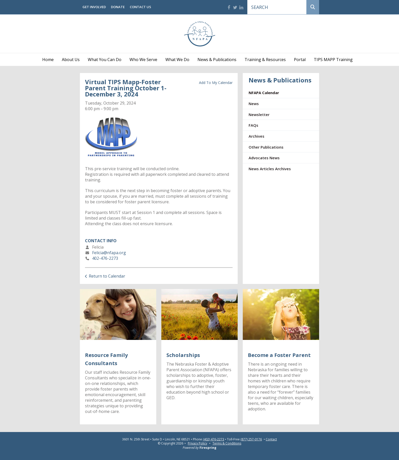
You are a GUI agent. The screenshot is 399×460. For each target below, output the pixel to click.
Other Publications (266, 147)
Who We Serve (143, 59)
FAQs (253, 125)
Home (48, 59)
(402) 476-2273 (213, 439)
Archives (256, 136)
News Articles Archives (270, 168)
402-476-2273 (105, 258)
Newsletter (259, 114)
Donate (118, 7)
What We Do (177, 59)
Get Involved (94, 7)
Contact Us (140, 7)
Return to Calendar (107, 276)
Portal (300, 59)
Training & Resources (265, 59)
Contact (271, 439)
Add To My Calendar (216, 82)
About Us (71, 59)
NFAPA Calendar (264, 92)
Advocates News (264, 157)
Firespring (208, 447)
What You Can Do (104, 59)
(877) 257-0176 (251, 439)
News (254, 103)
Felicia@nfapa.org (109, 252)
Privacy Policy (197, 443)
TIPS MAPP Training (333, 59)
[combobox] (276, 7)
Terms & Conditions (226, 443)
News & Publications (216, 59)
